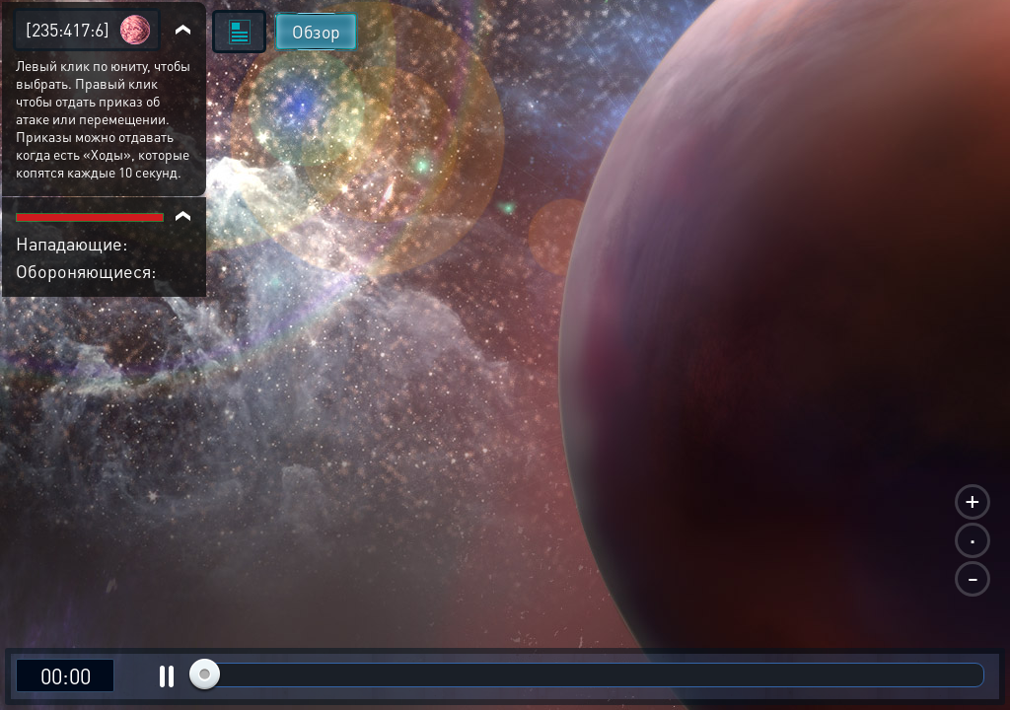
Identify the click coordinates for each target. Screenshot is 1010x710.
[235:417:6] (67, 29)
